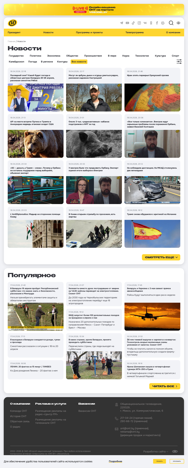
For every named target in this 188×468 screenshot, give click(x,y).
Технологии (142, 55)
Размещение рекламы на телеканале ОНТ (50, 421)
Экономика (53, 55)
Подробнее (115, 461)
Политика (35, 55)
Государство (16, 55)
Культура (160, 55)
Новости (48, 32)
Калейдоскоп (16, 61)
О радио (15, 426)
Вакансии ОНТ (87, 411)
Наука (125, 55)
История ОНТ (18, 416)
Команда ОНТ (18, 411)
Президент (14, 32)
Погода (32, 61)
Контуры (62, 61)
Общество (72, 55)
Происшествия (93, 55)
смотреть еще (159, 257)
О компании (173, 32)
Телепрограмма (135, 32)
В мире (112, 55)
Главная (11, 41)
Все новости (79, 61)
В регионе (47, 61)
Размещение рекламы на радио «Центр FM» (50, 412)
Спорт (175, 55)
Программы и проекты (89, 32)
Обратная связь (20, 421)
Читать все (163, 386)
